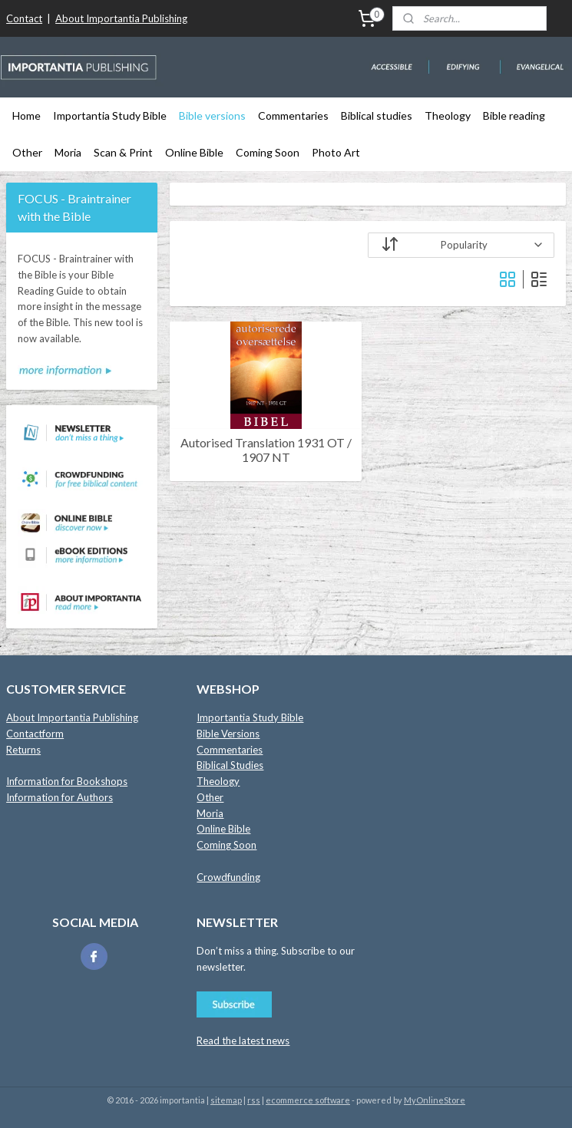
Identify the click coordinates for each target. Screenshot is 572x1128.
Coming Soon (267, 152)
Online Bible (194, 152)
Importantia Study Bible (110, 115)
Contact (24, 18)
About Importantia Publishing (121, 18)
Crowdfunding (228, 877)
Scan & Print (123, 152)
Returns (23, 750)
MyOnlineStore (434, 1100)
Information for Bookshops (66, 781)
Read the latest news (243, 1040)
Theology (448, 115)
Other (27, 152)
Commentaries (293, 115)
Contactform (35, 733)
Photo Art (336, 152)
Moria (68, 152)
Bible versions (212, 115)
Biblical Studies (230, 765)
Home (26, 115)
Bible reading (514, 115)
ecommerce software (308, 1100)
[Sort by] (461, 245)
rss (253, 1100)
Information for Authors (59, 797)
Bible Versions (228, 733)
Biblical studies (376, 115)
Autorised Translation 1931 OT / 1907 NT (265, 449)
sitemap (226, 1100)
